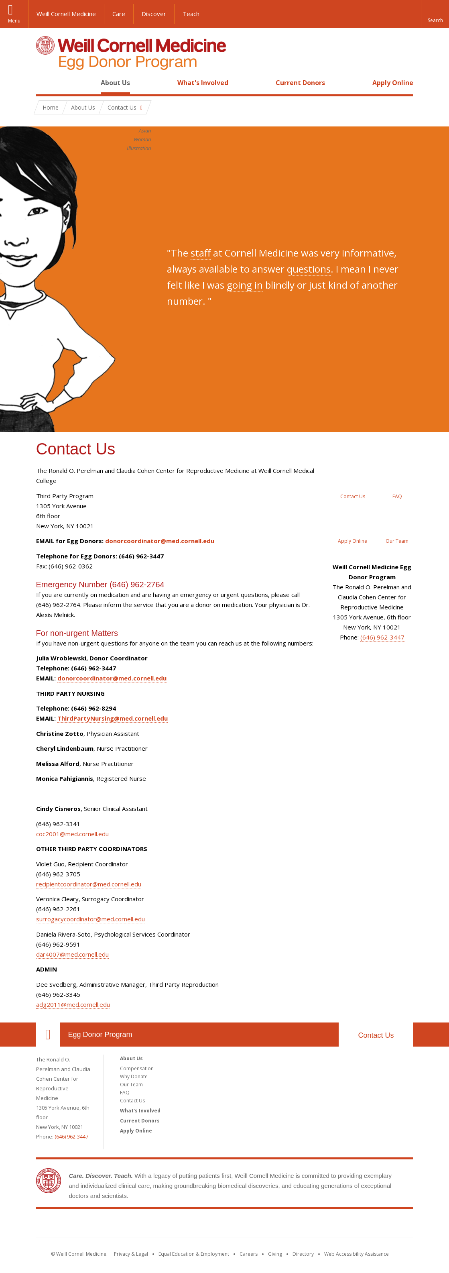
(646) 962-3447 (382, 637)
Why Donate (134, 1076)
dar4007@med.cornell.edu (72, 954)
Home (45, 83)
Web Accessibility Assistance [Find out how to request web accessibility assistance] (356, 1254)
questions (309, 268)
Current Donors (300, 82)
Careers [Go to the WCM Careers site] (249, 1254)
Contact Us (376, 1035)
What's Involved (202, 82)
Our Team (131, 1084)
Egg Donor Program (100, 1035)
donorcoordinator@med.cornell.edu (159, 541)
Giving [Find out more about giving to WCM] (275, 1254)
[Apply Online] (353, 532)
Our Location (48, 1034)
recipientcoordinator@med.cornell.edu (88, 884)
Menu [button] (14, 20)
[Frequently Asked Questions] (397, 488)
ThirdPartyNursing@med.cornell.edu (112, 718)
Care (118, 14)
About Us (115, 82)
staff (201, 252)
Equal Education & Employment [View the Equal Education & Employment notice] (193, 1254)
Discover (154, 14)
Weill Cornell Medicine (66, 14)
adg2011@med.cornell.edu (73, 1004)
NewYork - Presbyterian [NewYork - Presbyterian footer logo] (291, 1225)
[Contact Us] (353, 488)
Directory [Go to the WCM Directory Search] (303, 1254)
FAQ (125, 1092)
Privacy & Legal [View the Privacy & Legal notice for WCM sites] (131, 1254)
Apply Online (392, 82)
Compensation (137, 1068)
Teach (191, 14)
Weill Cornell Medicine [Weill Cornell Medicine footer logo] (166, 1225)
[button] (435, 14)
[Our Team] (397, 532)
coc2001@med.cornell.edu (72, 834)
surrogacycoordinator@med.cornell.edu (90, 919)
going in (245, 284)
